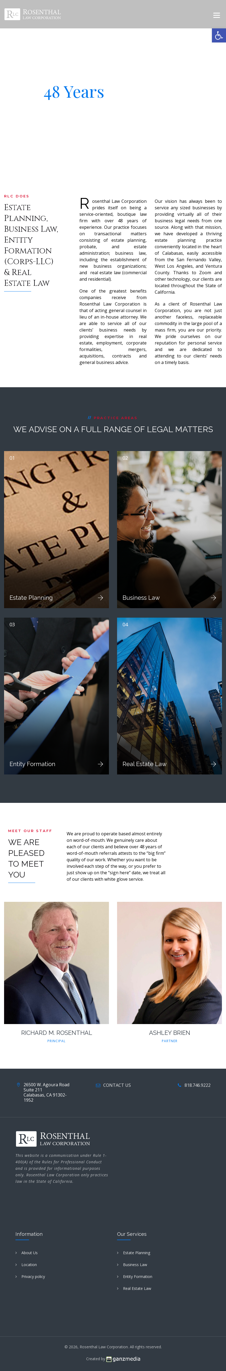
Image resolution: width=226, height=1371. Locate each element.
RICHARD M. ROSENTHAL (56, 1032)
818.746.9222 (198, 1085)
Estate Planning (31, 597)
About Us (29, 1252)
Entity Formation (32, 764)
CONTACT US (117, 1085)
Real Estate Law (144, 764)
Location (29, 1264)
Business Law (141, 597)
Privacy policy (33, 1276)
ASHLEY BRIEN (169, 1032)
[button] (219, 35)
